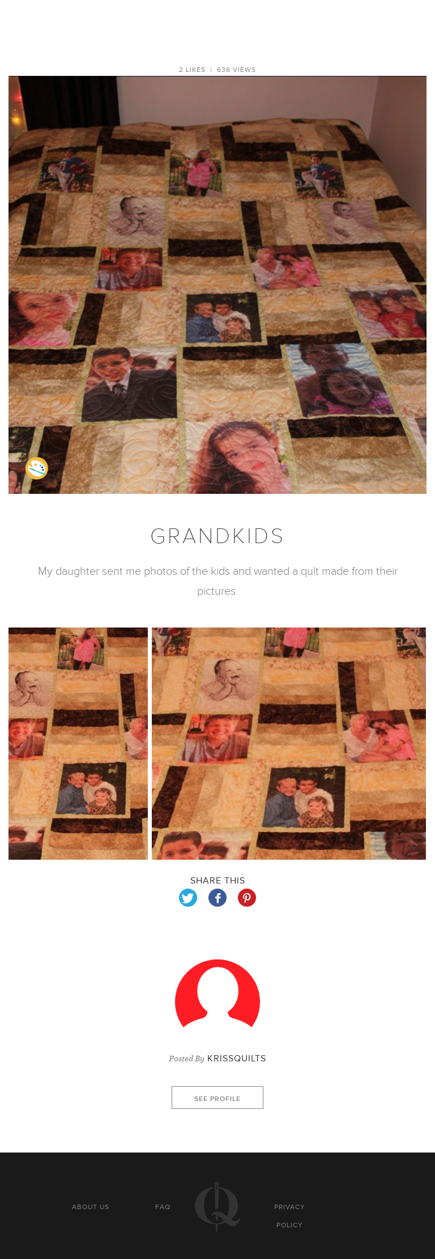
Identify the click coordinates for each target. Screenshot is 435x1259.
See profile (217, 1099)
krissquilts (236, 1058)
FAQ (162, 1207)
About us (90, 1207)
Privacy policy (289, 1216)
